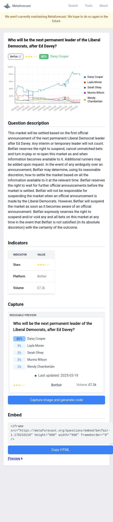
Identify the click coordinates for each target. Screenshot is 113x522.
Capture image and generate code (56, 400)
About (103, 5)
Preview (16, 458)
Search (73, 5)
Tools (88, 5)
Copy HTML (60, 450)
